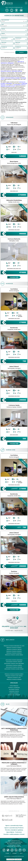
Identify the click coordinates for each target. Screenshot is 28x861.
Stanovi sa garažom (14, 694)
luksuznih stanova (6, 71)
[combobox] (12, 30)
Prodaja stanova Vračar (14, 649)
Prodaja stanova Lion (14, 677)
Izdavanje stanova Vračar (14, 661)
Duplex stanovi (14, 693)
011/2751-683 (9, 630)
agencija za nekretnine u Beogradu (12, 62)
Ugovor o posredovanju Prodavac (14, 827)
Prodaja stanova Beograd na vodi (14, 645)
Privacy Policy (10, 859)
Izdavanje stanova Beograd (14, 659)
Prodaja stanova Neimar (14, 679)
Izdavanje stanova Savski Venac (14, 669)
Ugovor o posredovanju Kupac (14, 825)
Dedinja (12, 78)
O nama (7, 853)
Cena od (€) (4, 42)
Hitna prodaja (14, 685)
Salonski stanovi (14, 689)
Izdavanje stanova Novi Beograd (14, 663)
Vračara (3, 78)
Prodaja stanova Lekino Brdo (14, 654)
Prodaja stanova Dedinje (14, 651)
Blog (21, 853)
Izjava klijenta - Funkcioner (14, 832)
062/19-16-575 (18, 630)
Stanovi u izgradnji (14, 687)
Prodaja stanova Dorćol (14, 647)
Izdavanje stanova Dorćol (14, 665)
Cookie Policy (18, 859)
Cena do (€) (17, 42)
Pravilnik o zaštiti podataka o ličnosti (14, 834)
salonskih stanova (17, 71)
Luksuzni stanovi (14, 691)
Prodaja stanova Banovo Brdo (14, 674)
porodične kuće (10, 86)
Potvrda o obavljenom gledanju (14, 830)
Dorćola (7, 78)
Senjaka (17, 78)
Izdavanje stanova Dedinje (14, 667)
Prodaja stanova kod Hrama (14, 675)
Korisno (14, 853)
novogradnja (17, 84)
